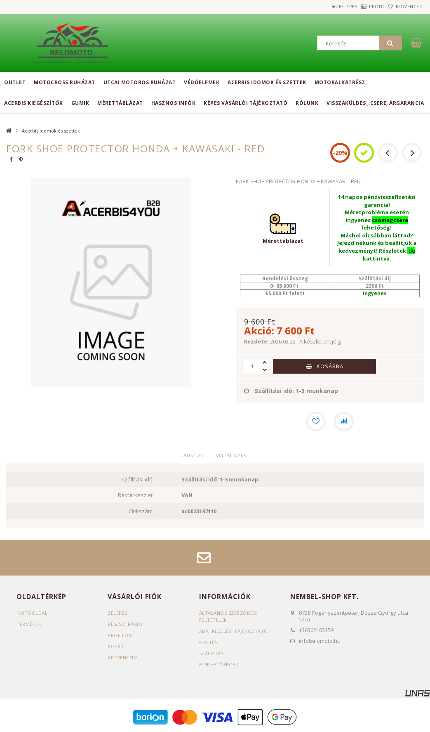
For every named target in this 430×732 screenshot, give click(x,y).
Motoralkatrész (340, 82)
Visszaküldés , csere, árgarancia (375, 103)
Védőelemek (201, 82)
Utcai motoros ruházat (139, 82)
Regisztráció (125, 624)
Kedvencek (404, 6)
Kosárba (330, 366)
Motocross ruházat (64, 82)
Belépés (326, 6)
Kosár (116, 647)
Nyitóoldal (31, 613)
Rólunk (307, 103)
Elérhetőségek (219, 665)
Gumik (80, 103)
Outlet (15, 82)
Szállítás (211, 654)
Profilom (120, 636)
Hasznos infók (173, 103)
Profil (364, 6)
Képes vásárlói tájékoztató (245, 103)
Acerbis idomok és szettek (267, 82)
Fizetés (208, 643)
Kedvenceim (123, 658)
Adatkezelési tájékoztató (233, 631)
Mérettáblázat (120, 103)
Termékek (28, 624)
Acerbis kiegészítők (33, 103)
